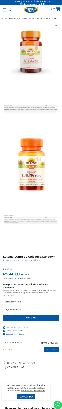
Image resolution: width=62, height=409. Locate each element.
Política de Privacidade (33, 390)
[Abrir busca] (10, 10)
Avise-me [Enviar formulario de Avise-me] (31, 317)
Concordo (26, 396)
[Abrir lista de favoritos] (53, 10)
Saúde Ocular (42, 18)
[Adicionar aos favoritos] (56, 26)
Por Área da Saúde (26, 18)
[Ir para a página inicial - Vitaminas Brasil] (31, 10)
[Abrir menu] (4, 10)
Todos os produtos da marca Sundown (21, 260)
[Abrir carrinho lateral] (58, 10)
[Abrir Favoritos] (53, 10)
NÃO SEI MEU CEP (50, 343)
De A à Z (12, 18)
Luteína (54, 18)
